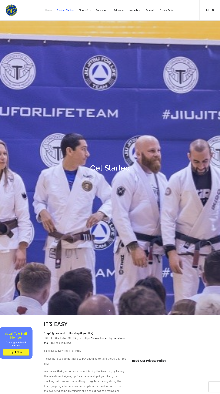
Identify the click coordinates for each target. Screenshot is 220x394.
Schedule (119, 10)
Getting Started (65, 10)
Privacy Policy (167, 10)
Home (48, 10)
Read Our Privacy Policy (149, 361)
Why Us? (85, 10)
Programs (102, 10)
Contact (150, 10)
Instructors (135, 10)
